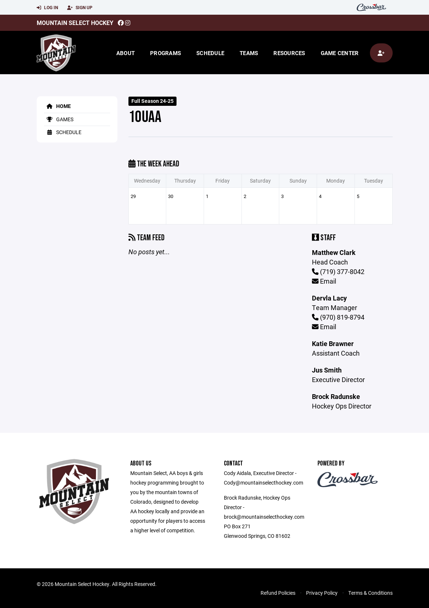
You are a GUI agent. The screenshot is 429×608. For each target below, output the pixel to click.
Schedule (210, 53)
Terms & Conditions (370, 592)
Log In (47, 7)
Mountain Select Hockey (75, 22)
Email (324, 281)
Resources (289, 53)
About (125, 53)
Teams (249, 53)
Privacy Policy (322, 592)
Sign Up (79, 7)
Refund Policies (278, 592)
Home (57, 105)
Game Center (340, 53)
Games (58, 119)
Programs (165, 53)
